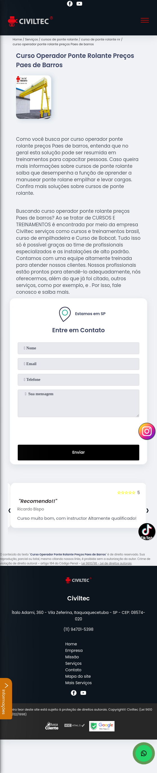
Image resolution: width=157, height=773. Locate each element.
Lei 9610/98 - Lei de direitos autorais (106, 563)
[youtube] (79, 4)
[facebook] (70, 4)
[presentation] (78, 430)
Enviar (78, 452)
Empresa (74, 650)
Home (71, 644)
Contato (73, 670)
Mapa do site (78, 676)
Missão (72, 657)
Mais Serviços (78, 683)
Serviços (73, 663)
